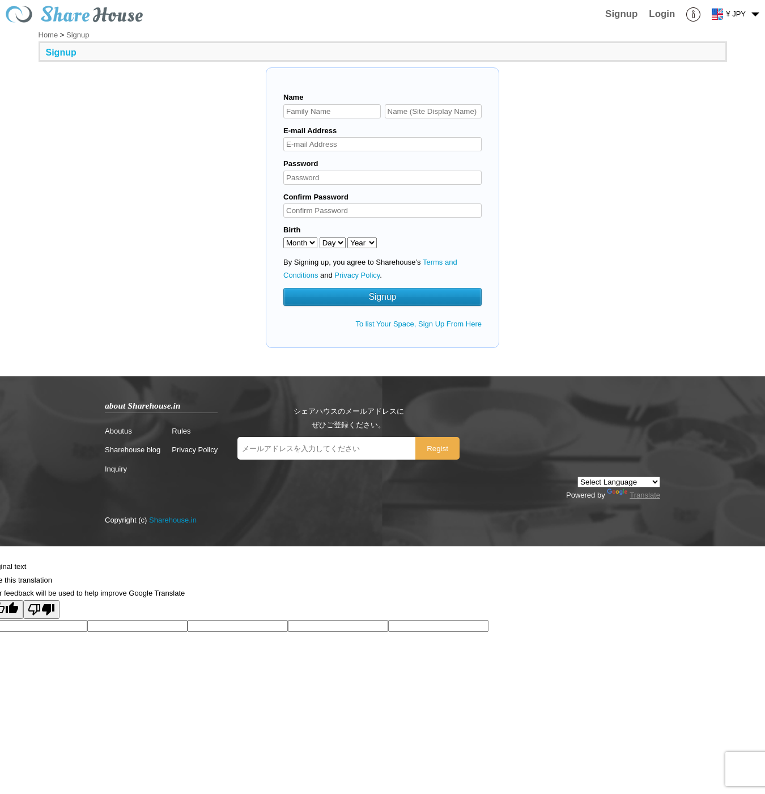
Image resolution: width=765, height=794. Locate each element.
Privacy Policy (357, 275)
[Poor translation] (41, 609)
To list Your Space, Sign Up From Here (418, 324)
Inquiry (116, 469)
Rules (181, 431)
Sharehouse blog (132, 449)
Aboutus (118, 431)
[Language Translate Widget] (618, 482)
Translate (633, 495)
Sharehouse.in (173, 520)
